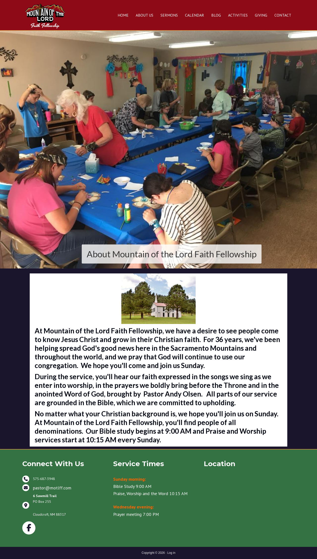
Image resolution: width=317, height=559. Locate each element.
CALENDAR (194, 15)
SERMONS (169, 15)
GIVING (261, 15)
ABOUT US (144, 15)
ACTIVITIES (238, 15)
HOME (123, 15)
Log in (171, 553)
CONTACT (282, 15)
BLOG (216, 15)
